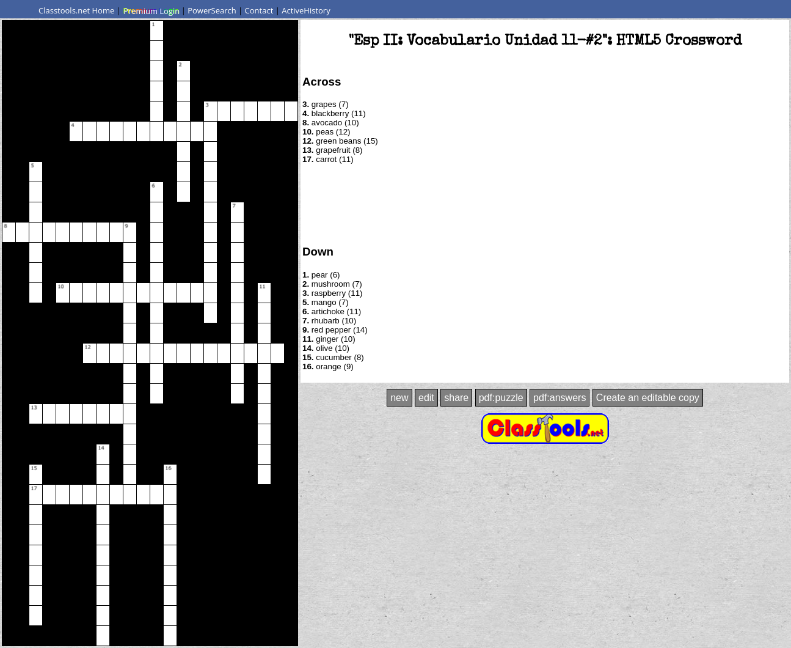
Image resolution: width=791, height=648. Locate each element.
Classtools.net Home (76, 10)
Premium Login (151, 10)
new (399, 397)
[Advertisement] (545, 203)
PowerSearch (212, 10)
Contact (259, 10)
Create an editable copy (647, 397)
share (456, 397)
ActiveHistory (306, 10)
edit (426, 397)
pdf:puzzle (501, 397)
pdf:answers (559, 397)
